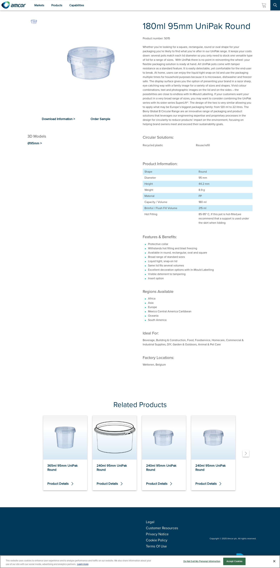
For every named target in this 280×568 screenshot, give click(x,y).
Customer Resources (162, 528)
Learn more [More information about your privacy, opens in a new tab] (82, 564)
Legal (150, 522)
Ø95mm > (35, 143)
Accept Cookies (234, 561)
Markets (39, 5)
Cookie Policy (156, 540)
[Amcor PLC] (13, 5)
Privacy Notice (157, 534)
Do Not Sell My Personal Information (201, 561)
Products (56, 5)
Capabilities (76, 5)
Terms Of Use (156, 546)
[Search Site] (275, 5)
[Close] (274, 561)
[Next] (246, 453)
